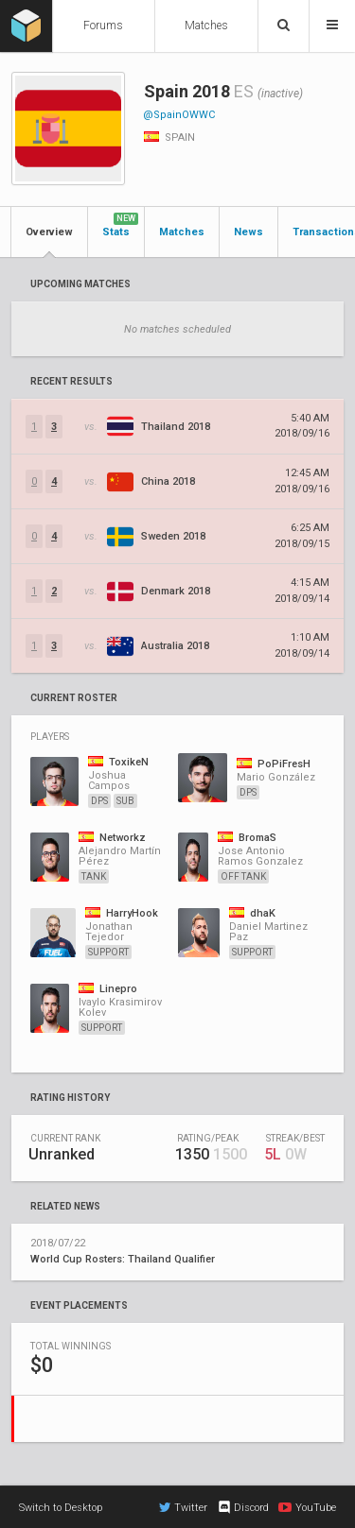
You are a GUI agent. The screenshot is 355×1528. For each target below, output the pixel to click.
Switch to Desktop (60, 1507)
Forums (103, 25)
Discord (243, 1507)
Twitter (183, 1507)
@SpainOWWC (179, 115)
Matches (206, 25)
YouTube (307, 1507)
